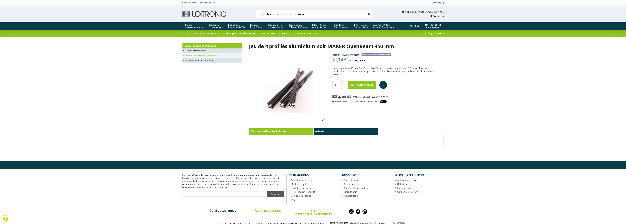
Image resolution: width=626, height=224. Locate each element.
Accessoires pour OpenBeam (199, 60)
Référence (337, 54)
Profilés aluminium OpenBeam (201, 55)
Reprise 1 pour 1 (340, 102)
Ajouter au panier (362, 84)
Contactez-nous (222, 210)
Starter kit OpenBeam (196, 50)
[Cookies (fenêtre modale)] (5, 218)
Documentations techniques (268, 131)
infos (383, 102)
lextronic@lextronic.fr (313, 212)
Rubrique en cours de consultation (200, 45)
